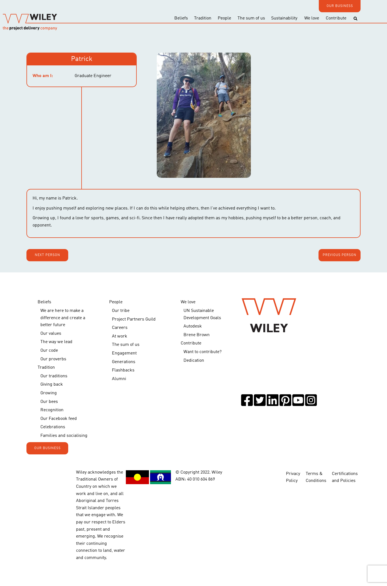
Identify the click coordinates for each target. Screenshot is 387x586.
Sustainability (284, 18)
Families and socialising (63, 436)
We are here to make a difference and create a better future (62, 318)
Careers (120, 328)
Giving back (51, 384)
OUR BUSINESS (340, 6)
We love (311, 18)
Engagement (124, 353)
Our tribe (120, 311)
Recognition (51, 410)
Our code (49, 350)
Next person (47, 255)
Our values (50, 333)
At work (119, 336)
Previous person (339, 255)
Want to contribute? (202, 352)
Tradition (202, 18)
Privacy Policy (293, 474)
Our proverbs (53, 359)
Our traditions (53, 376)
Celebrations (52, 427)
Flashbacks (123, 370)
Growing (48, 393)
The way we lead (56, 342)
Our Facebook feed (58, 419)
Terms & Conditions (316, 474)
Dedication (193, 360)
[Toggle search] (355, 18)
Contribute (336, 18)
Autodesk (192, 326)
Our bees (49, 402)
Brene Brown (196, 335)
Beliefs (181, 18)
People (224, 18)
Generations (123, 362)
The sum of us (251, 18)
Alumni (119, 379)
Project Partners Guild (134, 319)
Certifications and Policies (345, 474)
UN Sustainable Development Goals (202, 314)
